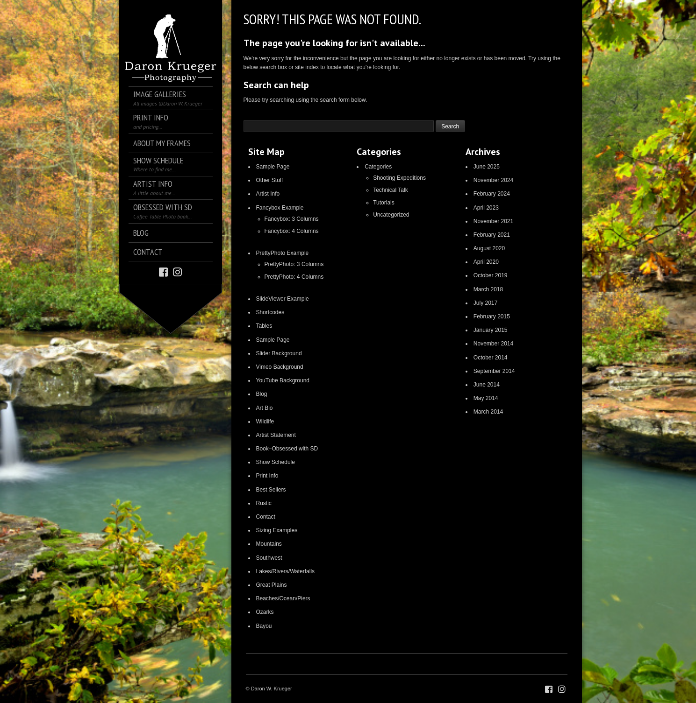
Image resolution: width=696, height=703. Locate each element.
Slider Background (279, 353)
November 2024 (493, 180)
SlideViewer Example (282, 298)
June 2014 (487, 384)
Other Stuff (269, 180)
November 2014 (493, 343)
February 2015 (492, 316)
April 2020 (486, 262)
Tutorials (384, 202)
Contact (265, 516)
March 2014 (488, 411)
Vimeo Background (279, 367)
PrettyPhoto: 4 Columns (294, 277)
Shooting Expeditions (399, 178)
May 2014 (486, 398)
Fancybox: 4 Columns (292, 231)
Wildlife (265, 421)
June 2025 (487, 166)
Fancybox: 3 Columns (292, 219)
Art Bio (264, 408)
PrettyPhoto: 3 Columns (294, 264)
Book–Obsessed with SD (287, 448)
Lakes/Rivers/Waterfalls (285, 571)
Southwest (269, 558)
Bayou (264, 626)
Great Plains (271, 585)
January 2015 (491, 330)
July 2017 (485, 303)
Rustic (264, 503)
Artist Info (268, 193)
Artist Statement (276, 435)
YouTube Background (283, 380)
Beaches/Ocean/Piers (283, 598)
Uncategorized (391, 214)
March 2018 (488, 289)
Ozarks (265, 612)
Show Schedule (275, 462)
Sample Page (273, 166)
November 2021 (493, 221)
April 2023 (486, 207)
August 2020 (489, 248)
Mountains (269, 544)
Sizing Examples (277, 530)
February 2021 (492, 235)
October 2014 (491, 357)
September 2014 (494, 371)
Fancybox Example (280, 207)
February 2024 (492, 193)
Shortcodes (270, 312)
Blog (261, 394)
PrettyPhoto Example (282, 253)
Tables (264, 326)
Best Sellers (271, 489)
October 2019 (491, 275)
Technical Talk (390, 190)
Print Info (267, 475)
